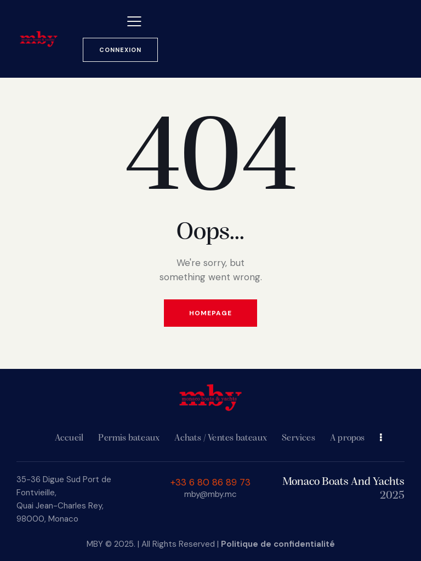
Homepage (210, 313)
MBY (95, 544)
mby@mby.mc (210, 494)
